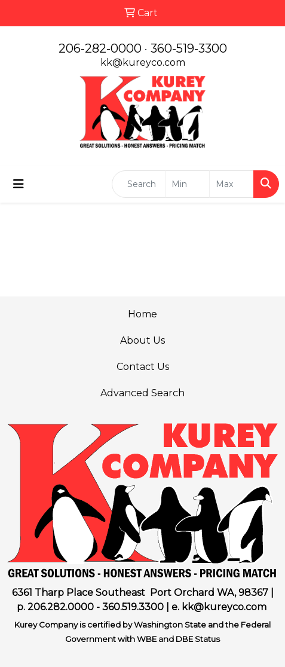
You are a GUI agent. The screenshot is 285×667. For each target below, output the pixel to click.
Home (142, 314)
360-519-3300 (189, 48)
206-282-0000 (100, 48)
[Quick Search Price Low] (187, 184)
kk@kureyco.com (142, 62)
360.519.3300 (133, 607)
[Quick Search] (139, 184)
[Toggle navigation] (18, 184)
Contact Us (143, 366)
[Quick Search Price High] (231, 184)
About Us (142, 340)
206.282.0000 (60, 607)
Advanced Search (142, 393)
